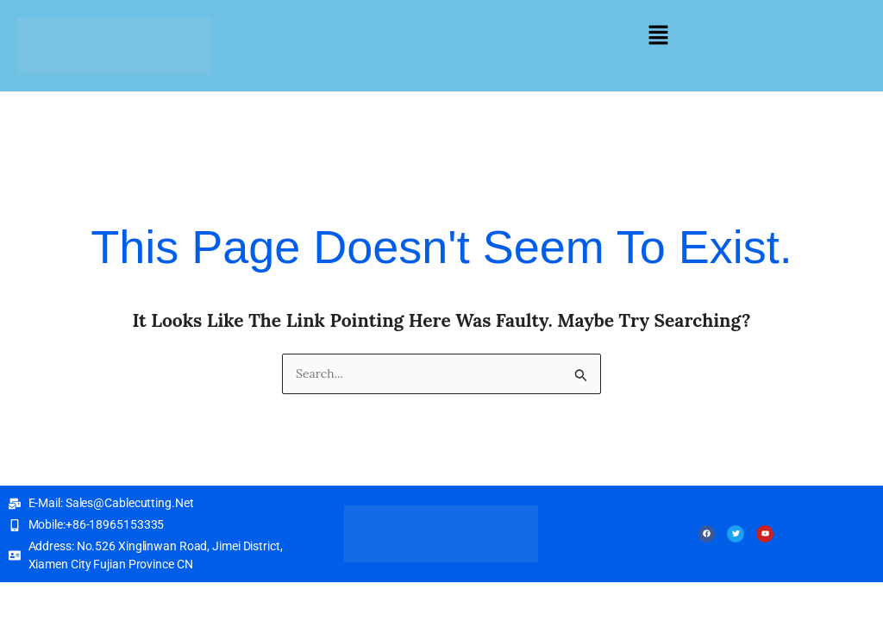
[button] (658, 35)
